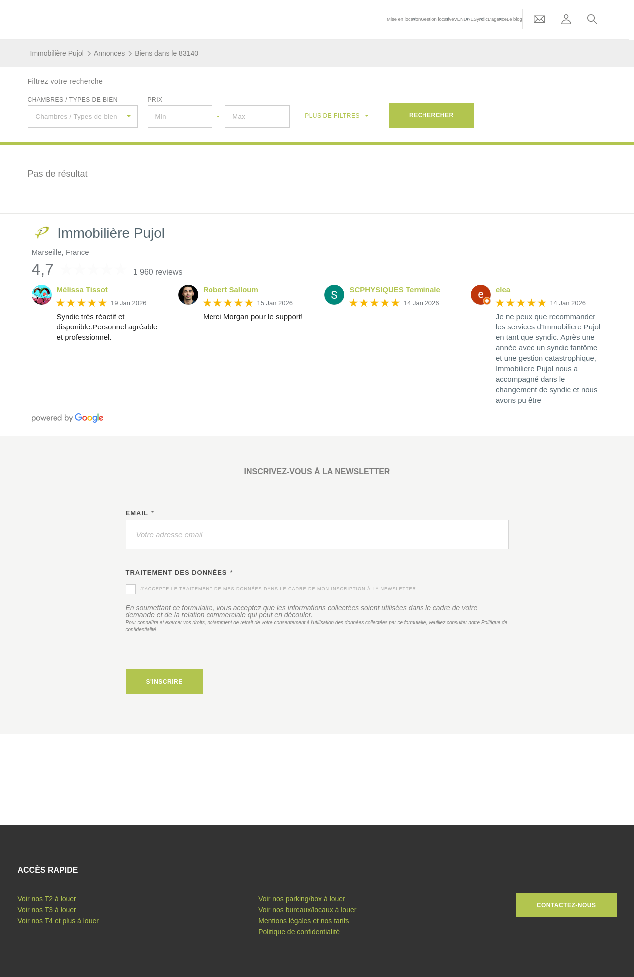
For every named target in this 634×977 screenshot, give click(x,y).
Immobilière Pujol (57, 53)
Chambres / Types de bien (73, 100)
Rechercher (431, 115)
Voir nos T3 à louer (47, 910)
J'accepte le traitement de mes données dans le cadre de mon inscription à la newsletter (278, 588)
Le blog (518, 19)
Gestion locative (436, 19)
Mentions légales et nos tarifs (303, 921)
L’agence (500, 19)
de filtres (332, 115)
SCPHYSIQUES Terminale (394, 289)
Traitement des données (179, 572)
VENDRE (464, 19)
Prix (155, 100)
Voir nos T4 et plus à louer (58, 921)
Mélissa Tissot (82, 289)
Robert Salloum (230, 289)
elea (503, 289)
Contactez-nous (566, 905)
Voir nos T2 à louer (47, 899)
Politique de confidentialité (299, 932)
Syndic (482, 19)
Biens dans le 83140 (166, 53)
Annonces (109, 53)
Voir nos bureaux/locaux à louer (307, 910)
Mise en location (401, 19)
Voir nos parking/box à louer (301, 899)
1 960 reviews (158, 272)
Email (140, 513)
